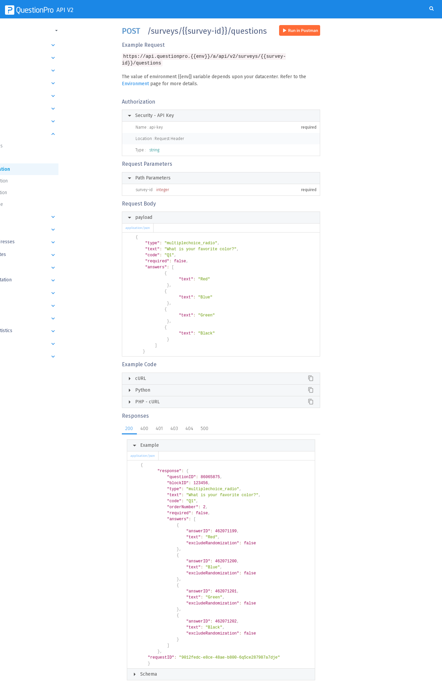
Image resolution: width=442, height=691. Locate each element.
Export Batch (57, 293)
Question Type (29, 204)
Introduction (57, 45)
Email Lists (57, 229)
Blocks (57, 121)
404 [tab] (189, 429)
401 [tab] (159, 429)
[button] (56, 30)
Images (57, 343)
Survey (57, 108)
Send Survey (57, 267)
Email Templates (57, 255)
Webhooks (57, 356)
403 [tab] (174, 429)
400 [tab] (144, 429)
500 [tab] (204, 429)
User (57, 83)
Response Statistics (57, 331)
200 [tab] (129, 429)
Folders (57, 96)
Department (57, 70)
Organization (57, 57)
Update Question (32, 181)
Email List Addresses (57, 242)
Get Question (28, 157)
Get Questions (29, 146)
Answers (57, 217)
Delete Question (31, 192)
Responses (57, 305)
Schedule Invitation (57, 280)
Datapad (57, 318)
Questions (57, 134)
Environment (135, 84)
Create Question (33, 169)
